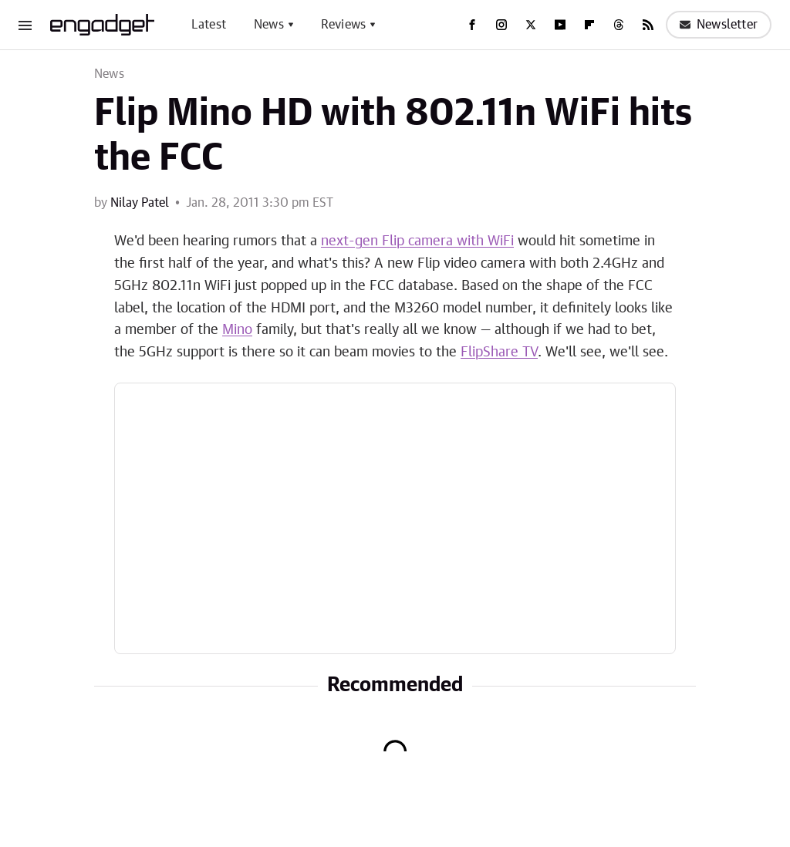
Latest (208, 25)
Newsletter (719, 25)
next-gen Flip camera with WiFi (417, 241)
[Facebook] (472, 24)
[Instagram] (501, 24)
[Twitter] (530, 24)
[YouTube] (560, 24)
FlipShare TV (499, 352)
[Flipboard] (589, 24)
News (269, 25)
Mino (237, 330)
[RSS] (648, 24)
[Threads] (618, 24)
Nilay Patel (139, 203)
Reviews (343, 25)
